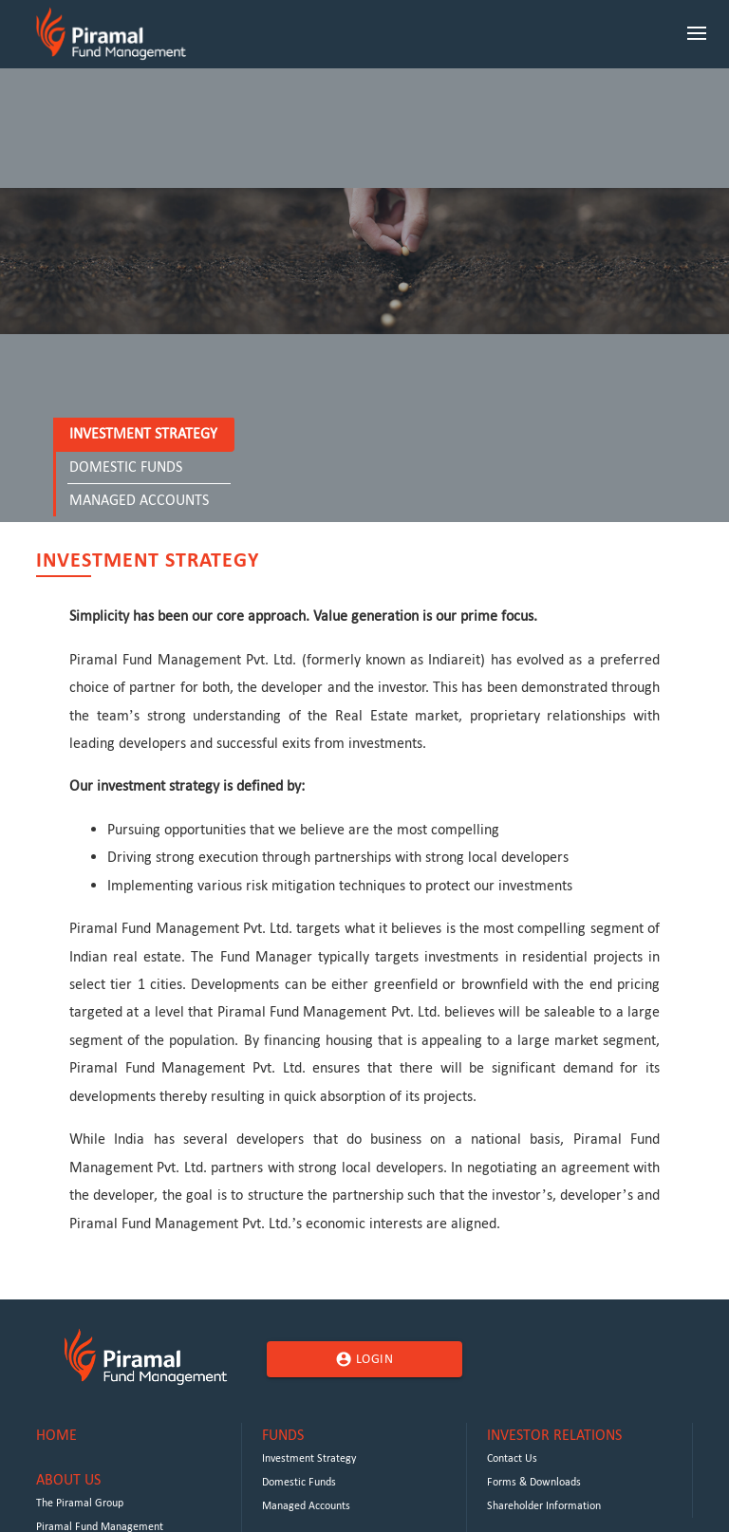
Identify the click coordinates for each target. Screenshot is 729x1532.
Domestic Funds (125, 467)
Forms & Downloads (534, 1481)
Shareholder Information (544, 1505)
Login (364, 1359)
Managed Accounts (139, 500)
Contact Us (512, 1458)
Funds (283, 1435)
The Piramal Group (79, 1502)
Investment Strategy (143, 433)
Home (56, 1435)
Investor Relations (554, 1435)
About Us (68, 1479)
